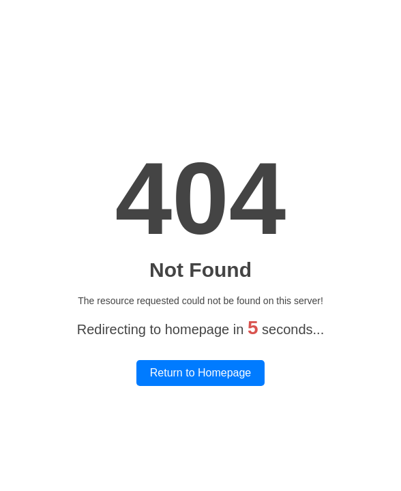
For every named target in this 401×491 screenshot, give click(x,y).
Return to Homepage (201, 372)
